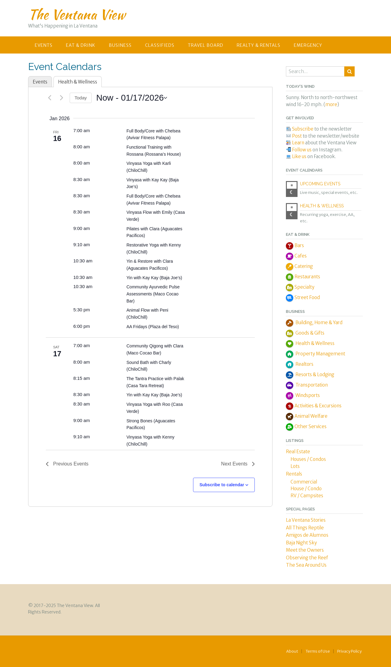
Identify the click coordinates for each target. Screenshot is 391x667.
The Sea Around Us (306, 565)
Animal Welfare (310, 416)
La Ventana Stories (306, 520)
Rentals (294, 474)
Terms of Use (317, 651)
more (331, 104)
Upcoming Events (320, 183)
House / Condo (306, 488)
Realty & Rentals (258, 45)
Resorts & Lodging (314, 374)
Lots (295, 466)
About (292, 651)
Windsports (307, 395)
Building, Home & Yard (318, 322)
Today (81, 97)
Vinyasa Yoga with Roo (148, 404)
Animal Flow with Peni (147, 310)
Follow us (302, 150)
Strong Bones (140, 420)
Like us (299, 156)
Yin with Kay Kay (142, 277)
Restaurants (307, 277)
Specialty (304, 287)
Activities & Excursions (318, 406)
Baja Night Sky (301, 543)
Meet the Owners (305, 550)
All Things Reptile (305, 528)
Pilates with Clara (143, 228)
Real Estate (298, 451)
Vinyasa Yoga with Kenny (150, 437)
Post (297, 136)
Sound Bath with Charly (148, 362)
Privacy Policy (349, 651)
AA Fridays (137, 326)
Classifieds (159, 45)
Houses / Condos (308, 459)
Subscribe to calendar (221, 484)
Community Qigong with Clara (154, 345)
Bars (299, 245)
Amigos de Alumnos (307, 535)
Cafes (300, 256)
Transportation (311, 385)
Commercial (304, 482)
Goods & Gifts (309, 333)
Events (44, 45)
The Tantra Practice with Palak (155, 378)
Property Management (319, 354)
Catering (303, 266)
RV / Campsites (307, 495)
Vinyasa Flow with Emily (150, 212)
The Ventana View (76, 14)
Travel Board (205, 45)
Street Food (307, 297)
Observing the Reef (307, 558)
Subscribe (302, 129)
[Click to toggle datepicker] (131, 98)
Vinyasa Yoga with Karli (148, 163)
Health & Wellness (77, 82)
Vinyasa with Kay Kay (147, 179)
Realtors (303, 364)
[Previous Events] (49, 98)
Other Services (310, 426)
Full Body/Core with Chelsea (153, 130)
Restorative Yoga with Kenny (153, 245)
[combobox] (315, 71)
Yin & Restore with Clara (149, 261)
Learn (298, 143)
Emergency (308, 45)
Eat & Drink (80, 45)
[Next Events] (61, 98)
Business (120, 45)
